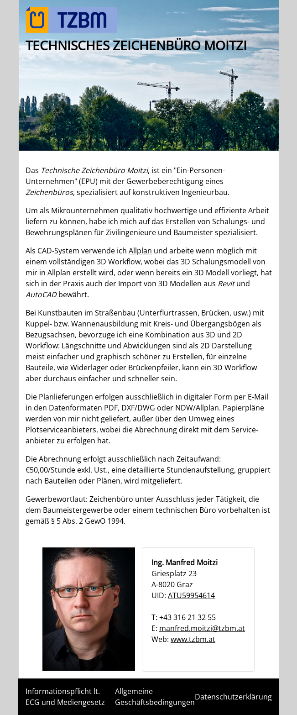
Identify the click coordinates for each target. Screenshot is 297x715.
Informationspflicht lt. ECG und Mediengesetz (65, 696)
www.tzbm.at (193, 639)
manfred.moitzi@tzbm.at (202, 628)
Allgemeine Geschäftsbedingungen (155, 696)
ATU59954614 (191, 595)
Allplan (140, 251)
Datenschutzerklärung (233, 697)
